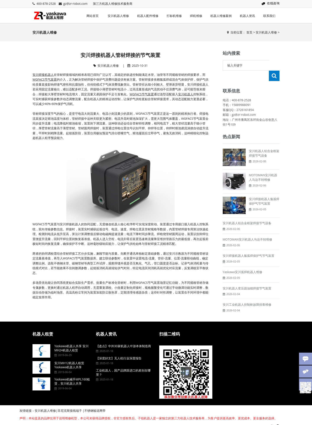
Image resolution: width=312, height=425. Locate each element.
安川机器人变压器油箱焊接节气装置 (247, 278)
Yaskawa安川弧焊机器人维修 (242, 261)
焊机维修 (196, 16)
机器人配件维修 (147, 16)
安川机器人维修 (118, 16)
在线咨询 (273, 3)
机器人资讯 (247, 16)
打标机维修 (174, 16)
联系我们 (269, 16)
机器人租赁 (42, 326)
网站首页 (92, 16)
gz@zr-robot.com (75, 4)
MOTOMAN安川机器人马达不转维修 (247, 229)
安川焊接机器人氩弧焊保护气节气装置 (248, 245)
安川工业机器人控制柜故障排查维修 (247, 294)
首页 (249, 32)
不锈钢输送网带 (95, 403)
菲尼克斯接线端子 (70, 403)
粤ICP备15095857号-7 (251, 419)
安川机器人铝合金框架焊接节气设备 (247, 213)
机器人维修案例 (221, 16)
